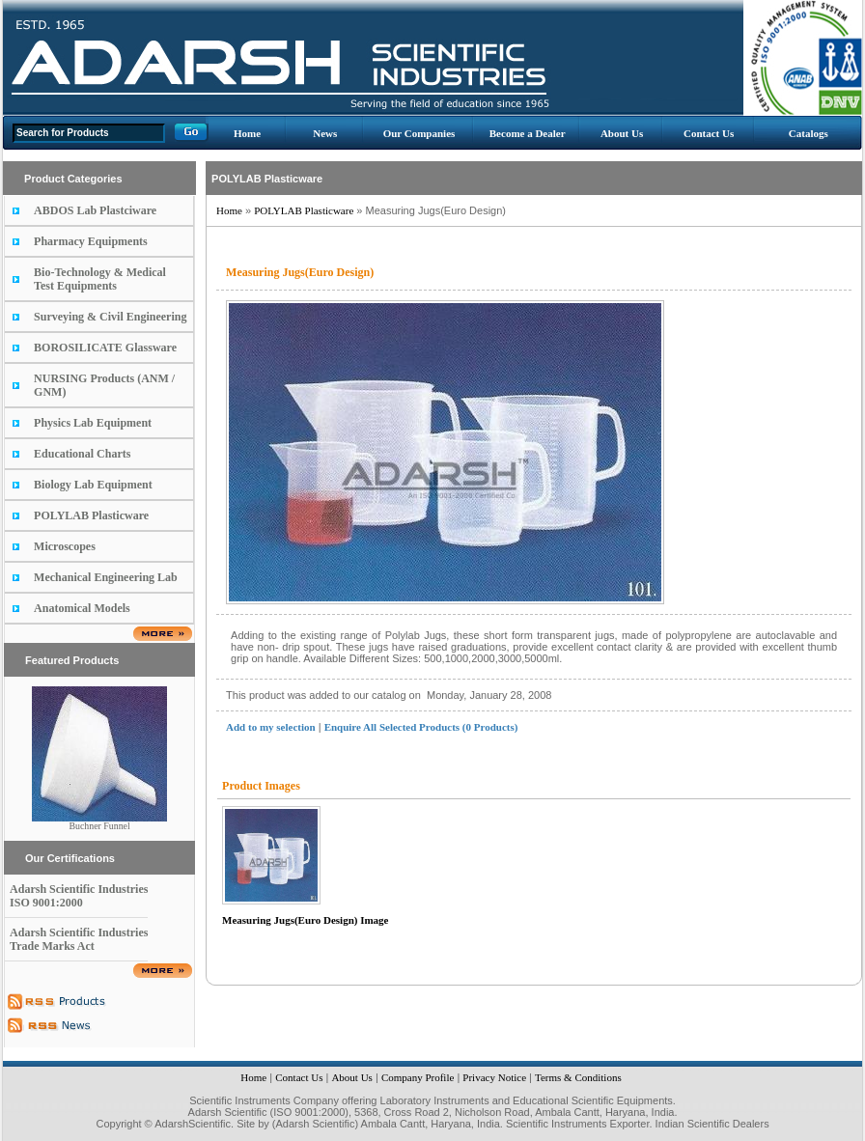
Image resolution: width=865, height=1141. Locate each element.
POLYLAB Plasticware (91, 515)
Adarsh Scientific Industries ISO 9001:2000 (79, 895)
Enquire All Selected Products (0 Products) (421, 727)
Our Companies (419, 133)
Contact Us (709, 133)
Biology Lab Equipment (93, 484)
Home (247, 133)
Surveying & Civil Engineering (110, 316)
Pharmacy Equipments (91, 241)
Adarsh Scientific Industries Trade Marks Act (79, 939)
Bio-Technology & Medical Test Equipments (100, 278)
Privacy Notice (494, 1077)
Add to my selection (271, 727)
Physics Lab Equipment (93, 423)
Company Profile (417, 1077)
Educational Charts (82, 453)
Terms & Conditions (578, 1077)
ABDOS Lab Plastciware (95, 210)
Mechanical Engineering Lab (106, 577)
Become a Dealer (527, 133)
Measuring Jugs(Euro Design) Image (305, 920)
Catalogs (808, 133)
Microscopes (65, 546)
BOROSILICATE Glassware (105, 347)
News (325, 133)
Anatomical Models (82, 608)
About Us (621, 133)
